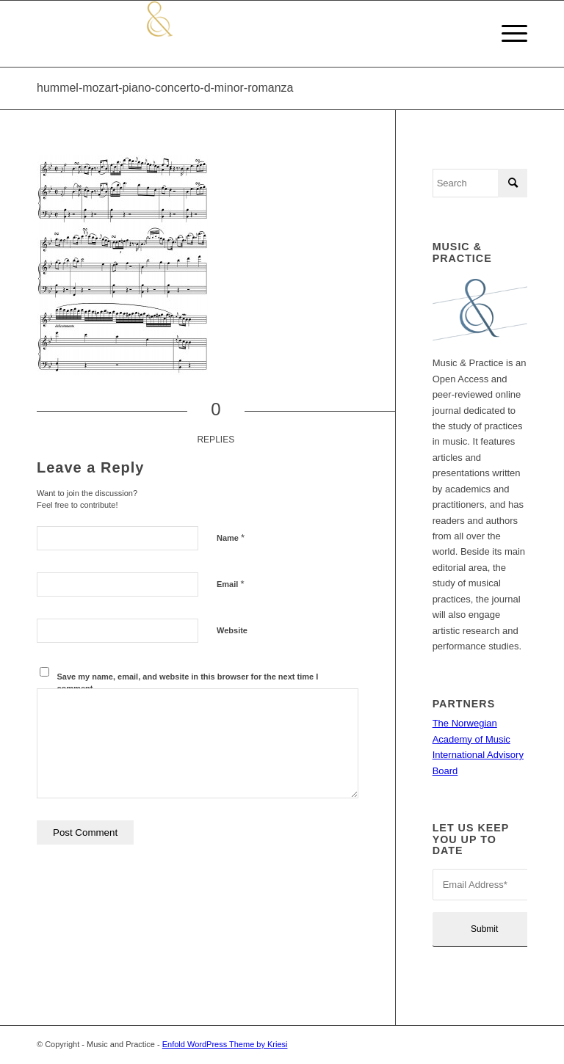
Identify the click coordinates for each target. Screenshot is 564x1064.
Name (231, 537)
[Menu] (507, 34)
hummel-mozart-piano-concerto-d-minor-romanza (165, 87)
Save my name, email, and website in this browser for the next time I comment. (188, 682)
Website (232, 630)
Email (230, 583)
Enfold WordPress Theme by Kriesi (225, 1044)
